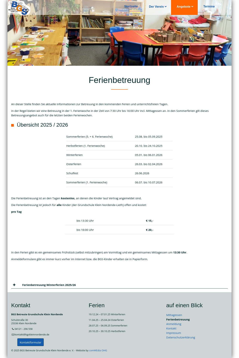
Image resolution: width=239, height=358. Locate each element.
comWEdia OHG (98, 350)
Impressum (173, 333)
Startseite (131, 6)
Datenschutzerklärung (180, 337)
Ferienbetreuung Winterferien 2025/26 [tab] (48, 285)
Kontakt (171, 328)
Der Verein (156, 6)
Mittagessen (174, 315)
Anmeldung (173, 324)
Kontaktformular (30, 342)
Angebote (183, 6)
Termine (209, 6)
